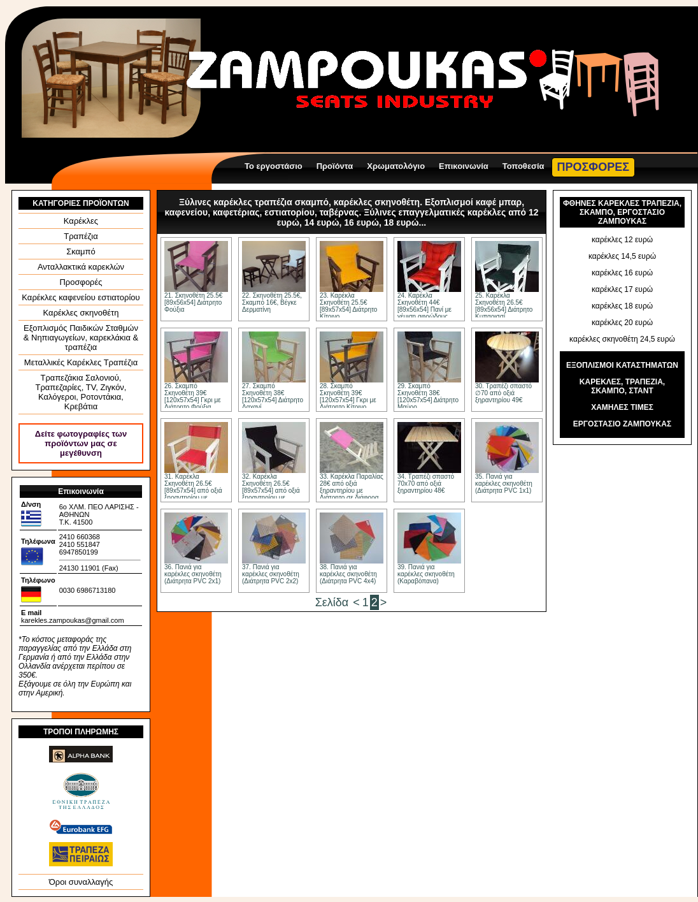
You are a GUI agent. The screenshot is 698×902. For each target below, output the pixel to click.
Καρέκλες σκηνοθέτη (81, 312)
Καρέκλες (81, 221)
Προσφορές (80, 282)
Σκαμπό (81, 251)
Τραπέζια (81, 236)
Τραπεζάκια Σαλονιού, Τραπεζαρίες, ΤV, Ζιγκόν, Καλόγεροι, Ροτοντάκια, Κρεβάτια (81, 392)
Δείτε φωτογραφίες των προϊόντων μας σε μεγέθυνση (81, 443)
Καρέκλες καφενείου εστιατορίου (80, 297)
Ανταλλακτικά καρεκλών (81, 267)
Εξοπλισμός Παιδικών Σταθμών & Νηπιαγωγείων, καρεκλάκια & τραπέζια (81, 337)
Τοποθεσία (523, 166)
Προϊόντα (335, 166)
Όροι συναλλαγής (81, 882)
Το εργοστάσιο (274, 166)
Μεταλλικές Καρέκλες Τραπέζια (81, 362)
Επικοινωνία (463, 166)
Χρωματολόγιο (396, 166)
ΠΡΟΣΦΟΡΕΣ (593, 167)
